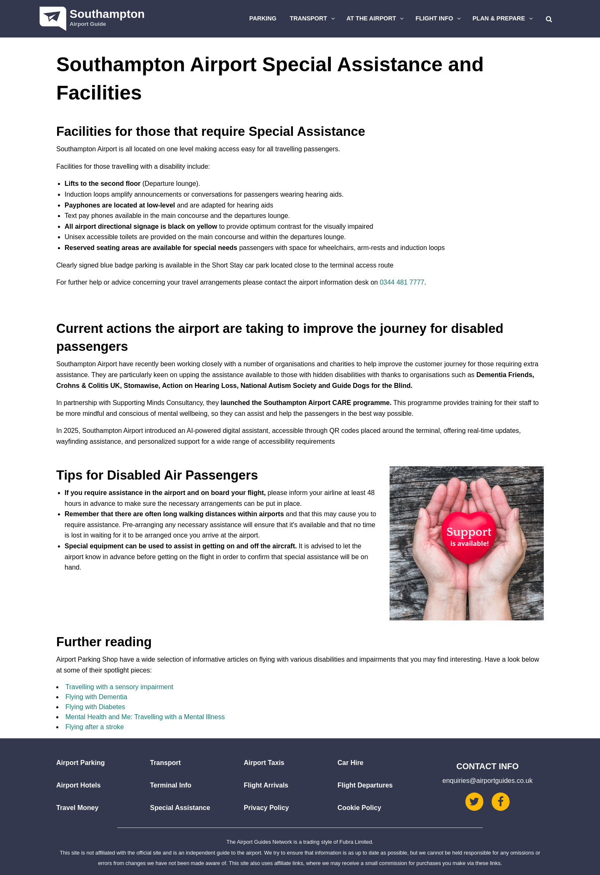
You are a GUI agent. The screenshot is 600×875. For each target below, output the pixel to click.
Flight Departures (365, 785)
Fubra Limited (356, 842)
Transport (313, 18)
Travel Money (77, 807)
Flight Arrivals (266, 785)
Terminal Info (170, 785)
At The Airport (376, 18)
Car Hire (350, 762)
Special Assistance (180, 807)
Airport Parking (80, 762)
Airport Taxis (264, 762)
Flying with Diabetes (95, 706)
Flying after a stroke (94, 726)
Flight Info (439, 18)
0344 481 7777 (402, 282)
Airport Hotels (78, 785)
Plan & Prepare (503, 18)
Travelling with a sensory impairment (119, 686)
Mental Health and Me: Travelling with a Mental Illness (145, 716)
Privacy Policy (266, 807)
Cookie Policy (359, 807)
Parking (262, 18)
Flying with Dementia (96, 696)
